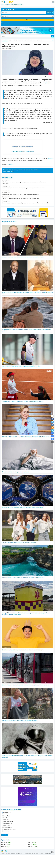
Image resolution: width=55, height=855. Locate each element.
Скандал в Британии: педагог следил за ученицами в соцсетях (27, 526)
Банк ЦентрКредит (8, 821)
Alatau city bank (7, 812)
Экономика (20, 40)
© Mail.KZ (2, 853)
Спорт (34, 40)
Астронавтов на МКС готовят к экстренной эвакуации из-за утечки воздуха (27, 491)
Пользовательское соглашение (31, 853)
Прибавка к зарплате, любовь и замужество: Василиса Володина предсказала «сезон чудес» (27, 420)
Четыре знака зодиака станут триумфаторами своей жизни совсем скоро (27, 634)
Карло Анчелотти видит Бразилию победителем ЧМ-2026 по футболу (27, 350)
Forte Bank (6, 817)
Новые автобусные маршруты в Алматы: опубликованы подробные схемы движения (27, 669)
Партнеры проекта (19, 853)
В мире (10, 40)
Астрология (39, 40)
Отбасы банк (6, 825)
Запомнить (51, 23)
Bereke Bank (6, 816)
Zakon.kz (47, 83)
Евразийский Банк (8, 823)
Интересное (29, 40)
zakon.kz (10, 164)
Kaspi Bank (6, 831)
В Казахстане (5, 40)
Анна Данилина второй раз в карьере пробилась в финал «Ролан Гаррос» (27, 385)
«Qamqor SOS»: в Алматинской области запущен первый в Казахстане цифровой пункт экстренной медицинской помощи (27, 598)
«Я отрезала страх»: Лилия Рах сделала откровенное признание (27, 704)
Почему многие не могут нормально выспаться (27, 456)
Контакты (13, 853)
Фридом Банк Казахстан (9, 829)
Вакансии (41, 853)
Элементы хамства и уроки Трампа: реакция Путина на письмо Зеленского (27, 241)
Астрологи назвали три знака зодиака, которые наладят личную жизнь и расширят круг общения (27, 314)
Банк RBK (5, 819)
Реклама (8, 853)
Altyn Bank (6, 814)
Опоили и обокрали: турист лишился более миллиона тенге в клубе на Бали (27, 561)
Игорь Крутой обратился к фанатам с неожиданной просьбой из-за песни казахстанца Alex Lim (27, 277)
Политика (15, 40)
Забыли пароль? (5, 23)
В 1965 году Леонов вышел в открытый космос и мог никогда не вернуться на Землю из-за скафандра (27, 740)
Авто (25, 40)
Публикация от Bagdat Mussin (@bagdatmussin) (23, 151)
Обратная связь (48, 853)
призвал (50, 158)
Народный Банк (7, 827)
